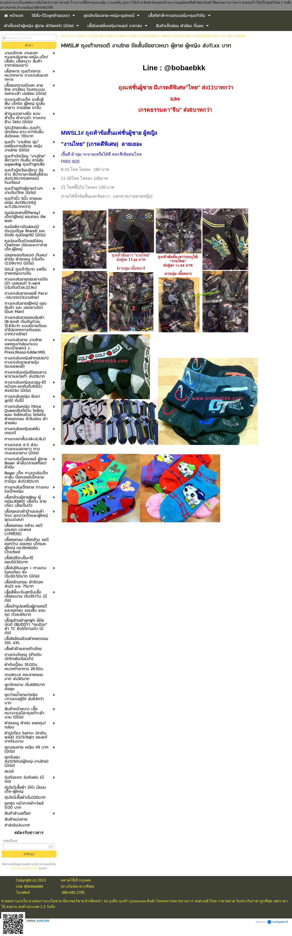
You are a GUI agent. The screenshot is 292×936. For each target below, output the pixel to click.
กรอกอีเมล (10, 840)
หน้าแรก (67, 36)
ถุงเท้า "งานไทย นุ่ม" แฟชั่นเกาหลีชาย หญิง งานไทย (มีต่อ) (116, 36)
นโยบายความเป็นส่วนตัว (25, 868)
